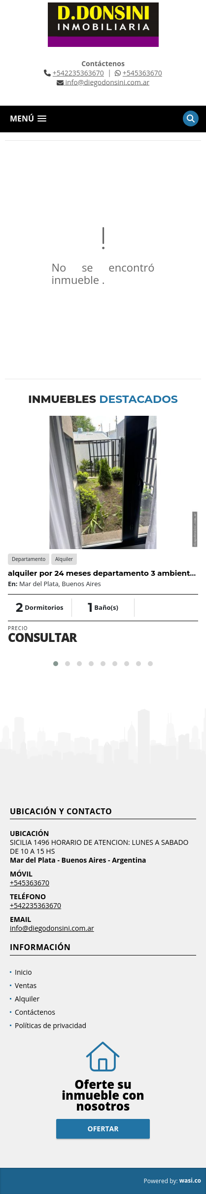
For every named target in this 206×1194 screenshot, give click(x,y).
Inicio (23, 972)
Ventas (25, 985)
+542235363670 (78, 73)
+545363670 (142, 73)
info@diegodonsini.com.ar (52, 928)
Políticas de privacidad (50, 1025)
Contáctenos (35, 1012)
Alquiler (27, 998)
